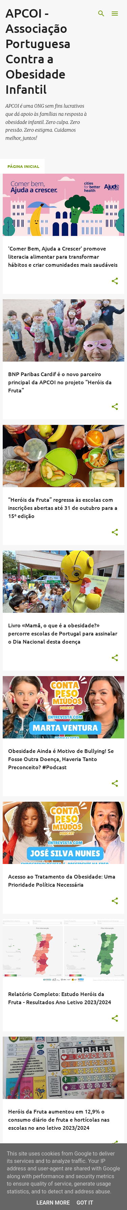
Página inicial (23, 166)
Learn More (53, 1203)
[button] (115, 281)
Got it (85, 1203)
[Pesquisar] (101, 13)
